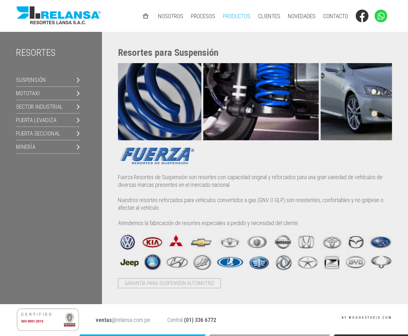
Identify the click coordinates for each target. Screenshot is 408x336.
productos (237, 16)
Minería (25, 146)
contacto (335, 16)
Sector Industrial (39, 106)
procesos (203, 16)
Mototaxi (28, 93)
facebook (362, 12)
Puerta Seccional (38, 133)
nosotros (170, 16)
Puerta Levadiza (36, 120)
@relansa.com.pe (123, 320)
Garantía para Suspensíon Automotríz (169, 283)
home (146, 12)
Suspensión (31, 80)
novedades (302, 16)
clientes (269, 16)
